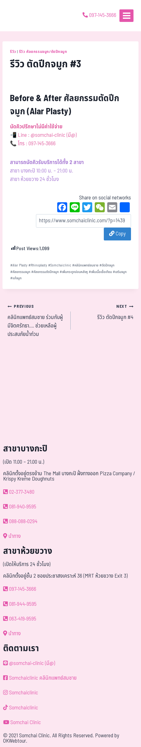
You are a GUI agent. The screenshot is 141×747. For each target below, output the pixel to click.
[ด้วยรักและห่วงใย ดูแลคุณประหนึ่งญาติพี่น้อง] (23, 15)
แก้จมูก (16, 278)
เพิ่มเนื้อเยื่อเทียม (100, 272)
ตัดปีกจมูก (106, 265)
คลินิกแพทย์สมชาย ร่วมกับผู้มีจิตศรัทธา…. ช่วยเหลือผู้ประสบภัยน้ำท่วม (36, 320)
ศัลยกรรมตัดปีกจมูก (45, 272)
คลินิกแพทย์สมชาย (85, 265)
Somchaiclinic (59, 265)
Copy (117, 234)
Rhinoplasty (37, 265)
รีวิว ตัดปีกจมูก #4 (105, 312)
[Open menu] (126, 15)
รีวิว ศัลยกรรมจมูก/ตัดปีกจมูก (43, 51)
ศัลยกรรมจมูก (20, 272)
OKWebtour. (15, 741)
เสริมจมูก (120, 272)
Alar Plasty (19, 265)
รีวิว (13, 51)
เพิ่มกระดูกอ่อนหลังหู (74, 272)
